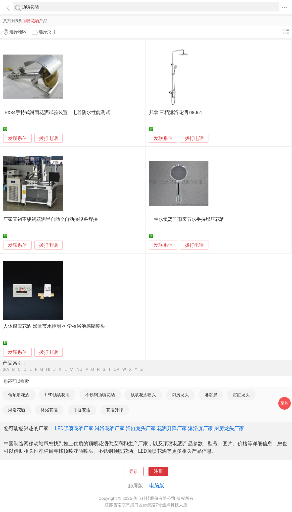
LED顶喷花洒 (57, 394)
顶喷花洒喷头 (143, 394)
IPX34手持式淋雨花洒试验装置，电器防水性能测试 (56, 112)
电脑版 (156, 486)
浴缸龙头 (241, 394)
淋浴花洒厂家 (110, 428)
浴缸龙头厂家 (141, 428)
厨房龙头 (180, 394)
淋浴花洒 (16, 409)
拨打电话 (48, 138)
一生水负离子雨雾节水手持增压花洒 (187, 219)
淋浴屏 (210, 394)
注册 (158, 471)
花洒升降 (114, 409)
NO (79, 369)
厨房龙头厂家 (229, 428)
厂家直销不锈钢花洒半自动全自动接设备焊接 (50, 219)
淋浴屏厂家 (200, 428)
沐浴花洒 (49, 409)
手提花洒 (82, 409)
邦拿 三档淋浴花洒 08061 (175, 112)
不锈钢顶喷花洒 (100, 394)
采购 (285, 403)
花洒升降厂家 (172, 428)
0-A (6, 369)
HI (48, 369)
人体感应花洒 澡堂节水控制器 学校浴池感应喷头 (54, 326)
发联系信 (17, 138)
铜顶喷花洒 (18, 394)
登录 (133, 471)
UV (116, 369)
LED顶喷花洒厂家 (74, 428)
